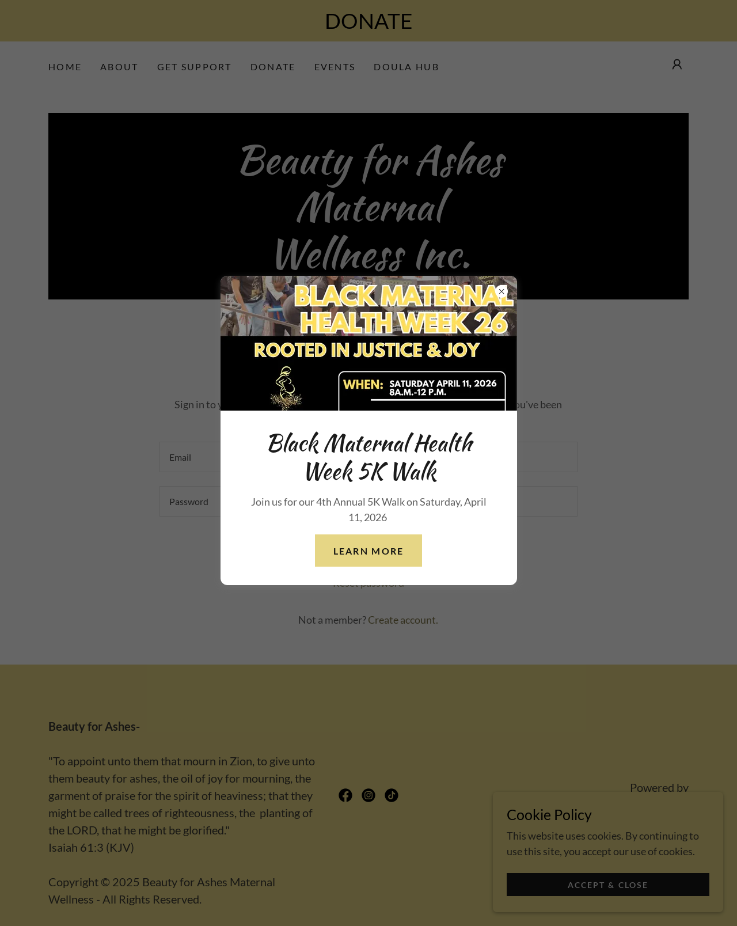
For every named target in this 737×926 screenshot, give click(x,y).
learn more (368, 550)
